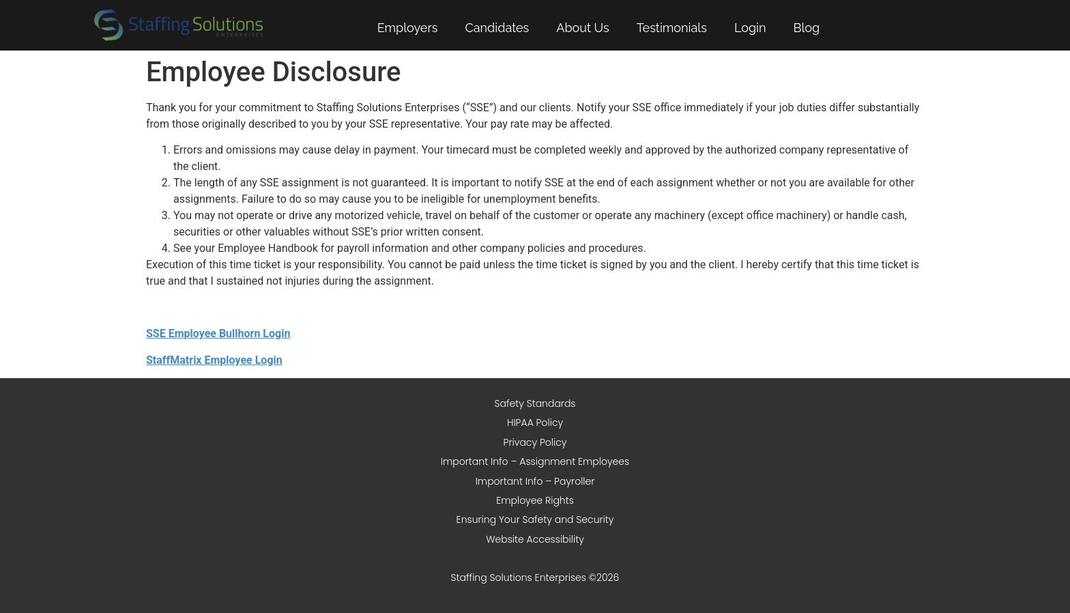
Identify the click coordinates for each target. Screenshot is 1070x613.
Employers (407, 27)
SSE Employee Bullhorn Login (218, 333)
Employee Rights (535, 500)
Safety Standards (534, 403)
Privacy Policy (535, 442)
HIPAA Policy (535, 422)
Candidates (497, 27)
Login (750, 27)
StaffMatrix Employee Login (214, 360)
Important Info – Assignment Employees (535, 461)
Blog (806, 27)
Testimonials (672, 27)
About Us (582, 27)
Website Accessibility (535, 539)
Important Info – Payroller (535, 481)
